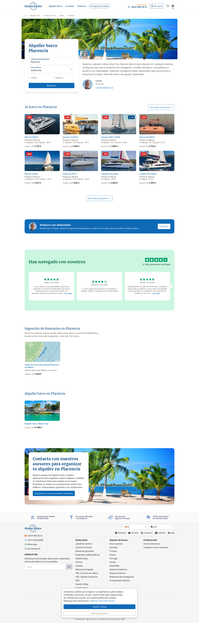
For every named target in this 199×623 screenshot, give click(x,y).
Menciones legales (84, 569)
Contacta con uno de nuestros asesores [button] (54, 493)
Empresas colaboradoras (88, 554)
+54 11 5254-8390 (34, 540)
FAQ (77, 580)
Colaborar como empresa (155, 547)
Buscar (51, 85)
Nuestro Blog (82, 584)
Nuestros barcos (118, 573)
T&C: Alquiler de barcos (87, 576)
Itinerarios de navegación (122, 576)
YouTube (133, 533)
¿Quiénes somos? (84, 543)
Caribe (113, 562)
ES (136, 526)
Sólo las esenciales (100, 613)
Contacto (164, 226)
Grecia (113, 554)
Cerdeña (114, 547)
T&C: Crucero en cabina (87, 573)
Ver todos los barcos (161, 107)
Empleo (79, 565)
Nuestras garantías (85, 551)
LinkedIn (160, 533)
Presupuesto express (120, 580)
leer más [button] (68, 293)
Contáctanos (82, 587)
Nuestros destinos (118, 569)
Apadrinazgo (82, 558)
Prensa (79, 562)
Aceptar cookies (99, 606)
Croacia (113, 551)
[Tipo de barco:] (51, 69)
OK (69, 566)
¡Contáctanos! (32, 548)
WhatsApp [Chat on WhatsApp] (31, 544)
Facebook (120, 533)
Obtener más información (102, 600)
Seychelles (114, 565)
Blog (171, 533)
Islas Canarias (116, 543)
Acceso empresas (151, 543)
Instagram (147, 533)
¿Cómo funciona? (84, 547)
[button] (55, 6)
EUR (162, 526)
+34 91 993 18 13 (104, 87)
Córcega (114, 558)
